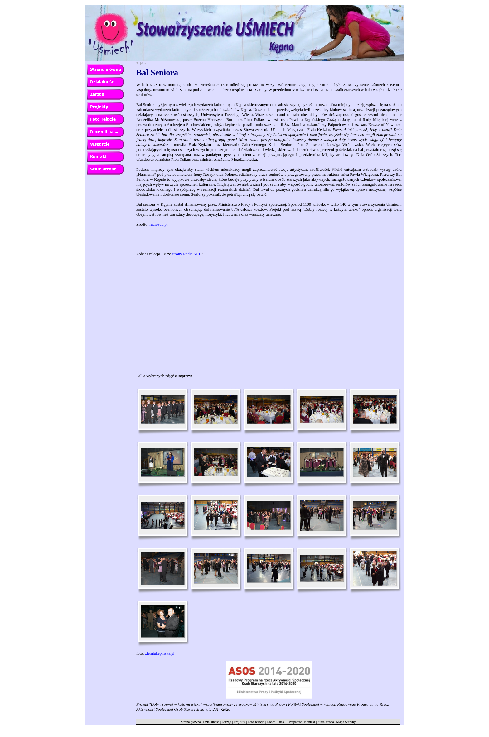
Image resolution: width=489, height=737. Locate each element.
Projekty (239, 722)
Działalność (211, 722)
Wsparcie (295, 722)
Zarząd (226, 722)
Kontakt (309, 722)
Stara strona (325, 722)
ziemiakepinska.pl (159, 653)
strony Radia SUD (186, 253)
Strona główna (191, 722)
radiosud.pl (158, 224)
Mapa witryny (346, 722)
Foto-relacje (256, 722)
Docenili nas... (277, 722)
